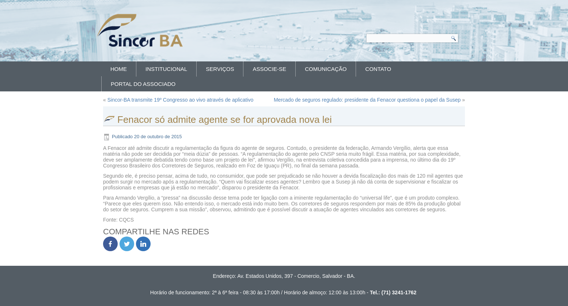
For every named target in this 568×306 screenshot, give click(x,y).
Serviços (220, 69)
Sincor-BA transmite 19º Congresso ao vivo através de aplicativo (180, 100)
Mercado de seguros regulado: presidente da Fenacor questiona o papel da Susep (367, 100)
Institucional (166, 69)
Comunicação (326, 69)
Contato (378, 69)
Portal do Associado (143, 84)
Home (118, 69)
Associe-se (269, 69)
